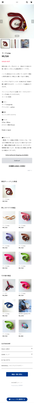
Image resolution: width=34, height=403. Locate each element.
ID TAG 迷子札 (5, 360)
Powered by (17, 385)
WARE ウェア (6, 354)
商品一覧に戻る (17, 374)
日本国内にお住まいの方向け (17, 166)
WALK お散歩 (5, 349)
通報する (30, 170)
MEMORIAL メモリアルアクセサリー (12, 365)
